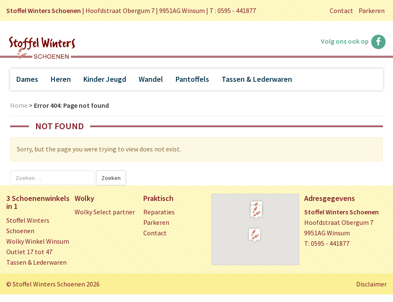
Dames (27, 79)
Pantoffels (192, 79)
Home (19, 105)
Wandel (151, 79)
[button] (256, 212)
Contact (341, 10)
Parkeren (372, 10)
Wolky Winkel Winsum (37, 241)
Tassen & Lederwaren (257, 79)
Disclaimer (371, 284)
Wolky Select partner (105, 212)
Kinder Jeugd (104, 79)
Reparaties (159, 212)
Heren (61, 79)
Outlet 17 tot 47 (29, 251)
